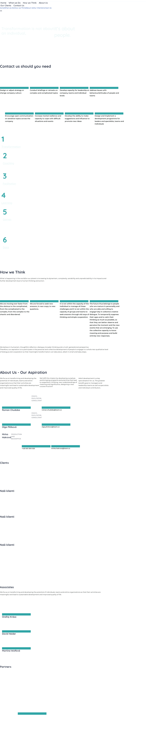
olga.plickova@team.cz (51, 427)
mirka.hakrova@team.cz (60, 448)
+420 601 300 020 (28, 448)
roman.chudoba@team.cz (52, 410)
